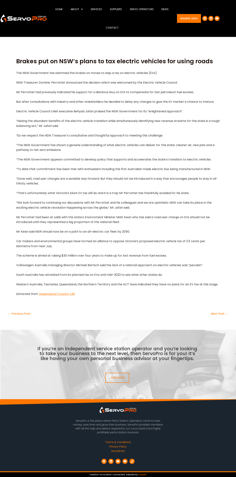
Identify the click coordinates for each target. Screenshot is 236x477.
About (77, 9)
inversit (142, 474)
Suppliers (116, 9)
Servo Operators (142, 9)
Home (59, 9)
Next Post (219, 313)
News (165, 9)
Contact (112, 28)
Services (96, 9)
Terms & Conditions (118, 442)
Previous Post (19, 313)
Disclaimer (118, 451)
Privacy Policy (118, 446)
